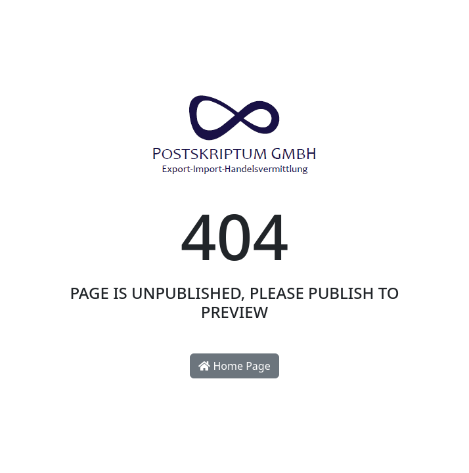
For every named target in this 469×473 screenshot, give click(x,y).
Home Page (234, 366)
